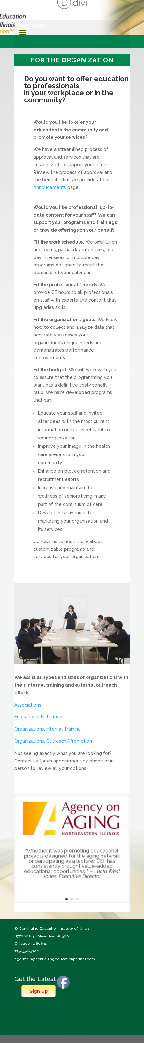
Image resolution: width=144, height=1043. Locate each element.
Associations (27, 704)
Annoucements (50, 187)
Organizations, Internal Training (47, 728)
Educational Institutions (39, 716)
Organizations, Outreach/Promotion (53, 741)
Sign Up (38, 991)
